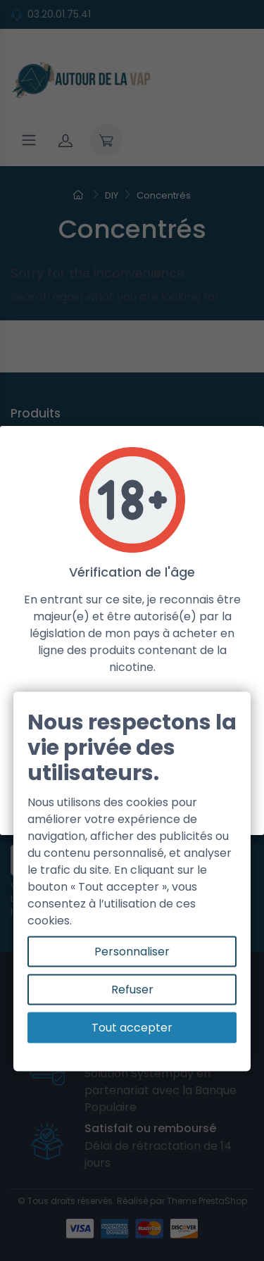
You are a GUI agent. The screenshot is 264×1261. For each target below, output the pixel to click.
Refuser (132, 989)
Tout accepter (132, 1028)
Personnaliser (132, 951)
